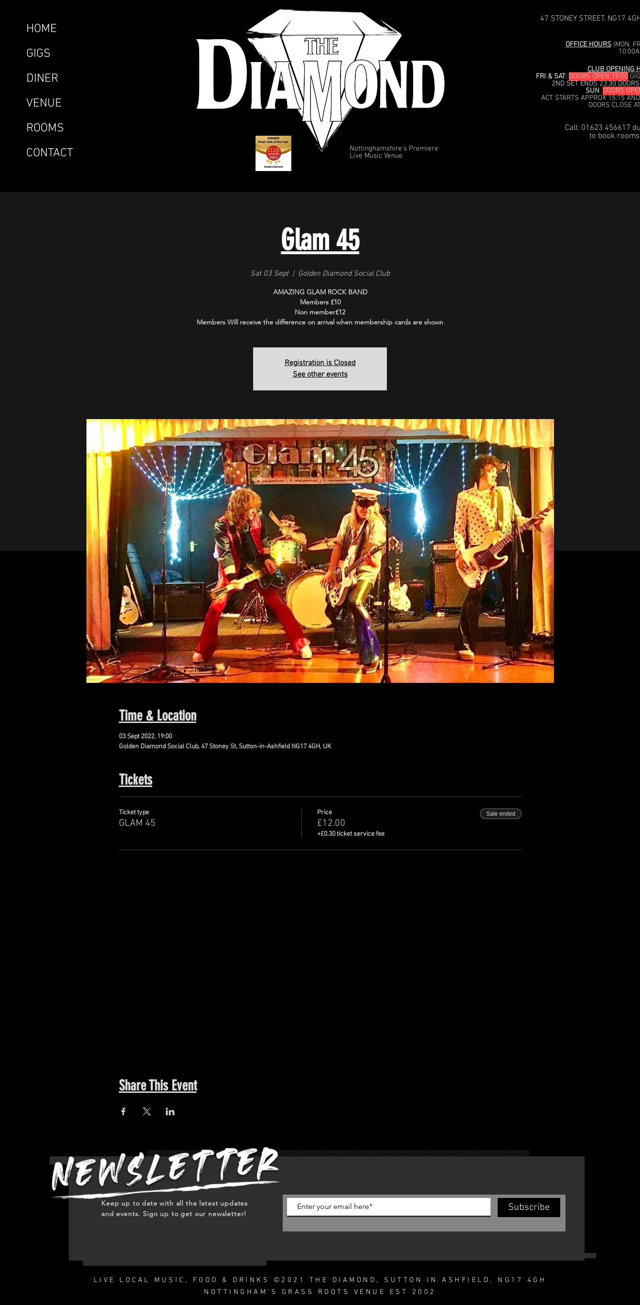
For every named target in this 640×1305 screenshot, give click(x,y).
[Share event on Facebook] (123, 1111)
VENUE (44, 104)
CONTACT (49, 153)
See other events (320, 374)
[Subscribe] (529, 1207)
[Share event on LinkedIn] (170, 1111)
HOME (41, 29)
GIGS (38, 54)
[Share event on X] (146, 1111)
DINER (42, 79)
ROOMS (45, 128)
